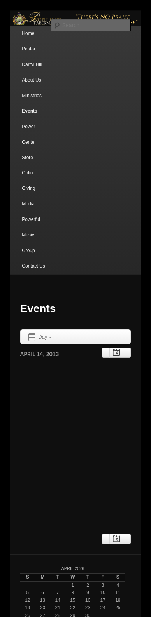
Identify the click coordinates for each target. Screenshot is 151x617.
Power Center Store (29, 142)
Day (39, 337)
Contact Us (33, 266)
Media (28, 204)
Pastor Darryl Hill (32, 56)
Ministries (32, 95)
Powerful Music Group (31, 235)
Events (29, 111)
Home (28, 33)
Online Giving (28, 180)
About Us (31, 80)
